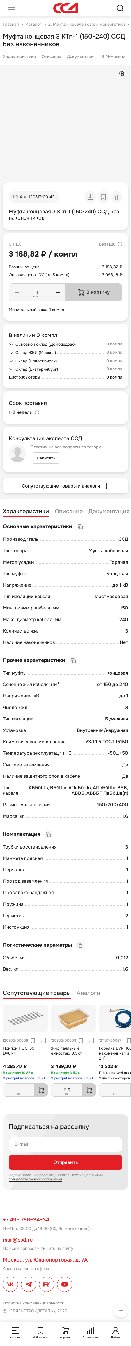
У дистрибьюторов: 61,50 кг (73, 1078)
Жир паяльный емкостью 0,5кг (66, 1051)
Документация (81, 56)
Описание (51, 56)
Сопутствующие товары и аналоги (65, 486)
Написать (46, 458)
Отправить (66, 1162)
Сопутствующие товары (37, 993)
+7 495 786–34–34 (26, 1220)
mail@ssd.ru (18, 1240)
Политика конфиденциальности (33, 1303)
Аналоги (88, 993)
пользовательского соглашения (35, 1179)
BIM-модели (113, 56)
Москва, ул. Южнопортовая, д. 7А (45, 1260)
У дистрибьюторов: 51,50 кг (25, 1078)
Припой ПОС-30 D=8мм (18, 1051)
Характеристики (19, 56)
